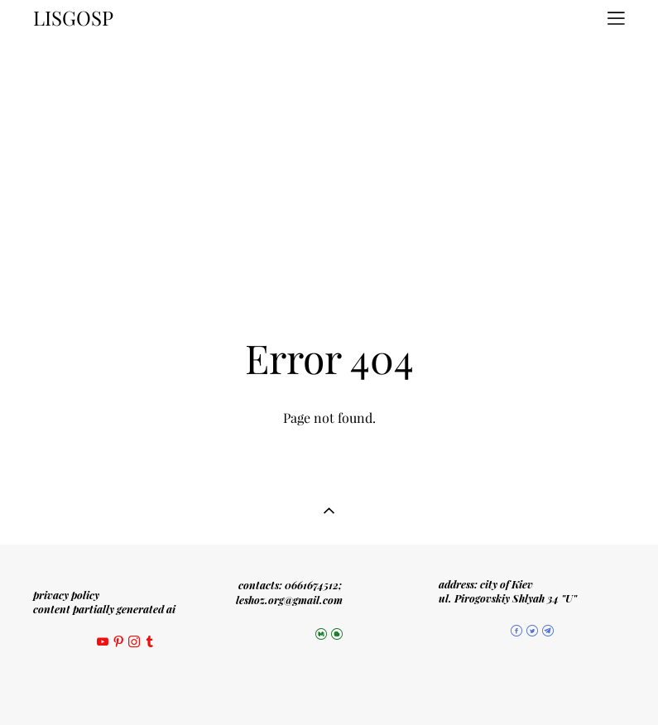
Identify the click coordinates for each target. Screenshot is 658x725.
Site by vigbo (329, 686)
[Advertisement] (329, 160)
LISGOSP (73, 18)
